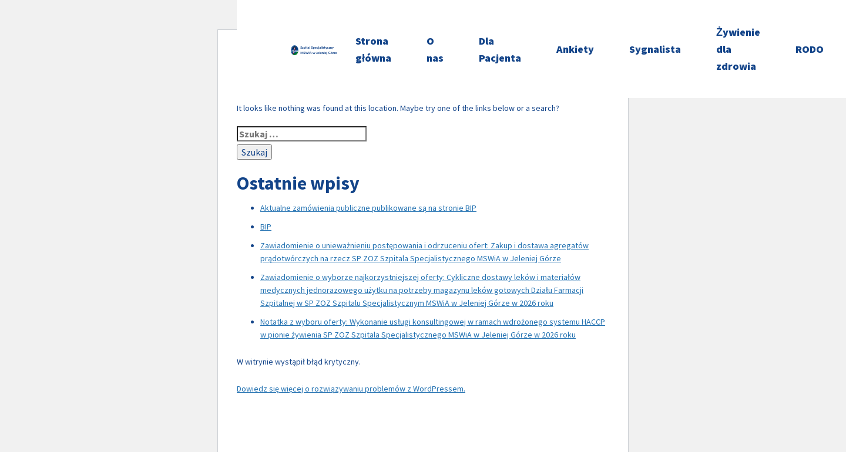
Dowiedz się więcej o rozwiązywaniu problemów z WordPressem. (351, 388)
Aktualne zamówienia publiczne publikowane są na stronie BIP (368, 208)
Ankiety (575, 49)
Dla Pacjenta (500, 49)
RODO (809, 49)
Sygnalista (655, 49)
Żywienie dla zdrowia (738, 49)
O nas (435, 49)
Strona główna (373, 49)
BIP (265, 226)
